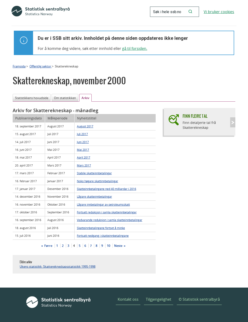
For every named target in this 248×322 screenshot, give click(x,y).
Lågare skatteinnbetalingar (94, 196)
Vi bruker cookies (219, 11)
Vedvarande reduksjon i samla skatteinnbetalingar (109, 220)
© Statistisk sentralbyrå (199, 299)
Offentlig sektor (41, 66)
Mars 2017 (84, 165)
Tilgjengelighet (158, 299)
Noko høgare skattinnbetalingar (97, 181)
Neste (118, 246)
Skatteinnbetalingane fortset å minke (101, 228)
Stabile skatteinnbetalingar (94, 173)
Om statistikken (65, 98)
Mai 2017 (83, 150)
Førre (48, 246)
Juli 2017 (82, 134)
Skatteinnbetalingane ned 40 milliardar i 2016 (106, 189)
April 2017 (83, 157)
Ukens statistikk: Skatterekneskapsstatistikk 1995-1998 (57, 266)
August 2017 (85, 126)
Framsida (19, 66)
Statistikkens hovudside (31, 98)
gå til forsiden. (134, 48)
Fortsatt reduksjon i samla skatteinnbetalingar (107, 212)
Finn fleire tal (195, 116)
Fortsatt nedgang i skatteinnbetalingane (103, 235)
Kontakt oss (128, 299)
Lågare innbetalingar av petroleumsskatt (103, 204)
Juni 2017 (83, 142)
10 (108, 246)
